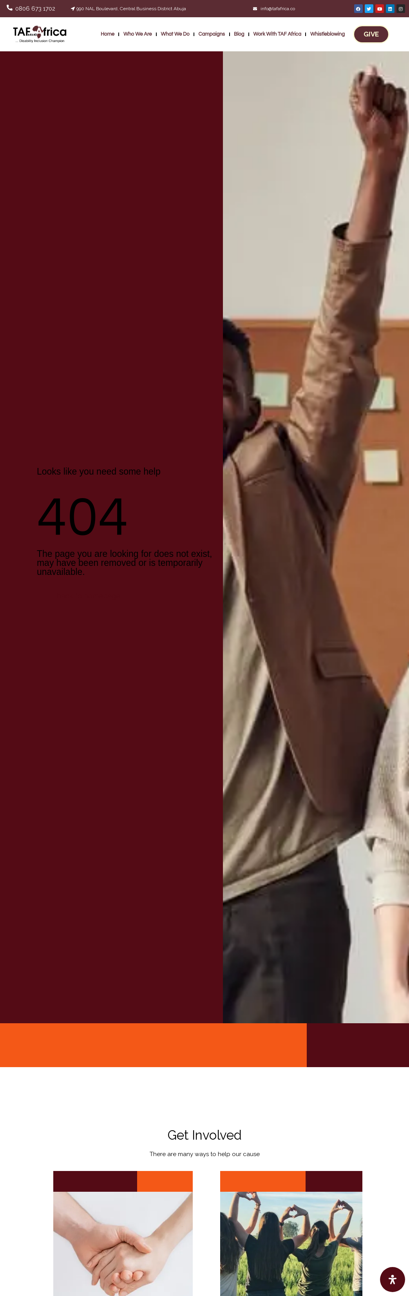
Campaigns (212, 34)
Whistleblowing (327, 34)
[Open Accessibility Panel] (392, 1279)
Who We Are (137, 34)
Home (107, 34)
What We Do (175, 34)
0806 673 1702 (35, 8)
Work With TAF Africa (277, 34)
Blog (239, 34)
